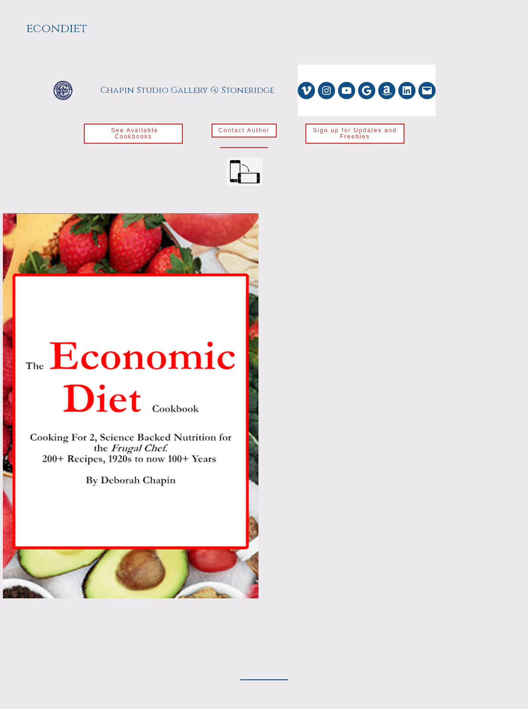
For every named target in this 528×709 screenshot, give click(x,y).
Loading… (398, 440)
